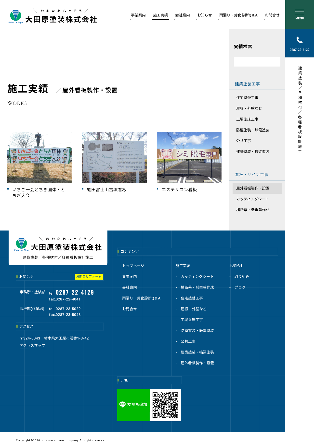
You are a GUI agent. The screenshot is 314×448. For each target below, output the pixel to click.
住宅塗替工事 (247, 97)
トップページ (133, 266)
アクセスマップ (32, 345)
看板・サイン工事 (251, 174)
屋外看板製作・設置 (252, 188)
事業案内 (138, 16)
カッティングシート (252, 199)
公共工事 (243, 141)
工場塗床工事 (247, 119)
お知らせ (204, 16)
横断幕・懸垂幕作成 (252, 210)
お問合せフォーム (89, 276)
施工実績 (160, 16)
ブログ (240, 287)
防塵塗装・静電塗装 (252, 130)
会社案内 (182, 16)
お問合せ (272, 16)
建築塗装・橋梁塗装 (252, 151)
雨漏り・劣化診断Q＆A (238, 16)
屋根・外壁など (249, 108)
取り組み (242, 276)
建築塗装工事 (247, 84)
